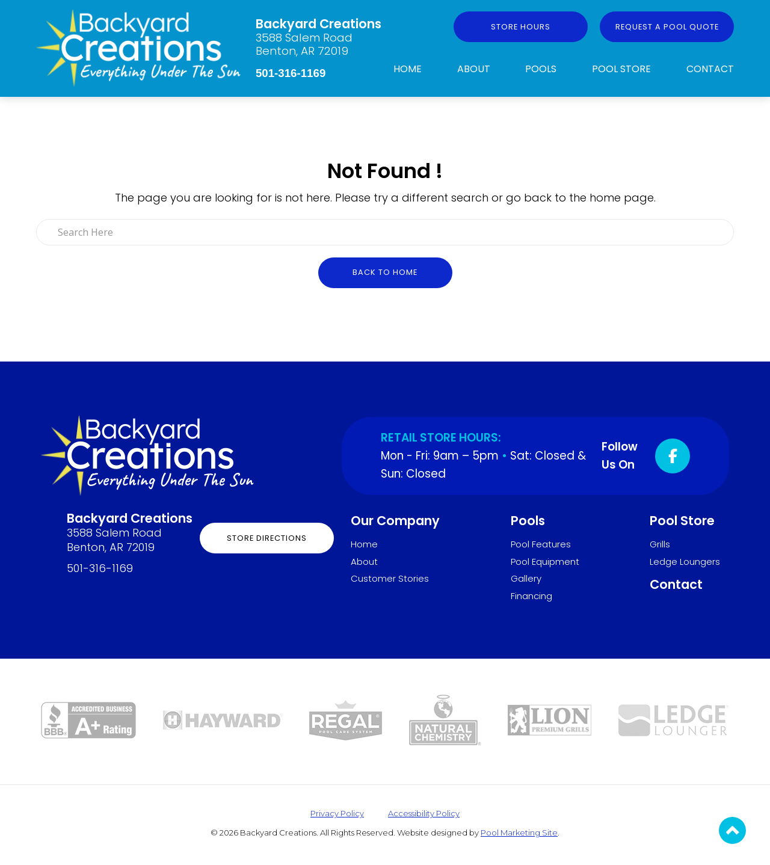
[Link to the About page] (88, 719)
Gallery (526, 578)
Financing (531, 595)
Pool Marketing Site (519, 832)
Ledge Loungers (685, 561)
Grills (660, 544)
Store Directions (267, 538)
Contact (710, 69)
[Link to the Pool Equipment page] (223, 719)
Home (407, 69)
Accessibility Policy (424, 813)
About (473, 69)
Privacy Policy (337, 813)
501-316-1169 (290, 73)
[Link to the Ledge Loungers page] (673, 719)
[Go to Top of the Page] (732, 830)
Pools (540, 69)
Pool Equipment (545, 561)
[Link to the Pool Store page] (345, 719)
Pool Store (621, 69)
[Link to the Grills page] (549, 719)
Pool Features (541, 544)
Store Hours (520, 26)
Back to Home (385, 272)
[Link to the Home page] (138, 47)
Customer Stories (390, 578)
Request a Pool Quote (667, 26)
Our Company (395, 520)
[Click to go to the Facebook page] (672, 456)
